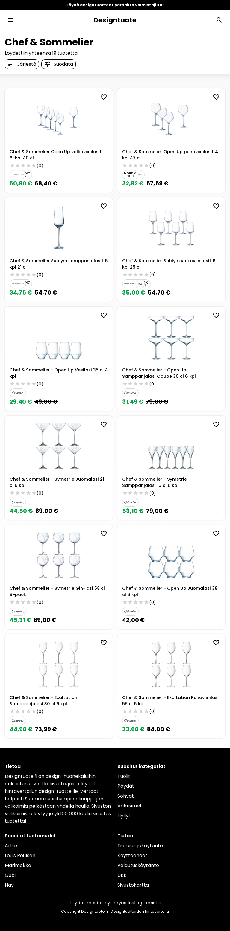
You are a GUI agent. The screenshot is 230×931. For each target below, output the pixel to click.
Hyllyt (124, 815)
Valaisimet (129, 805)
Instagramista (144, 902)
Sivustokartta (133, 885)
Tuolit (123, 776)
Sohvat (125, 796)
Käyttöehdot (132, 855)
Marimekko (18, 865)
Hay (9, 885)
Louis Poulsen (20, 855)
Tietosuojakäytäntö (140, 845)
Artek (11, 845)
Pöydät (125, 786)
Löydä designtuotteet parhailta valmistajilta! (115, 4)
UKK (122, 875)
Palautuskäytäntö (138, 865)
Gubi (10, 875)
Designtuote (115, 20)
